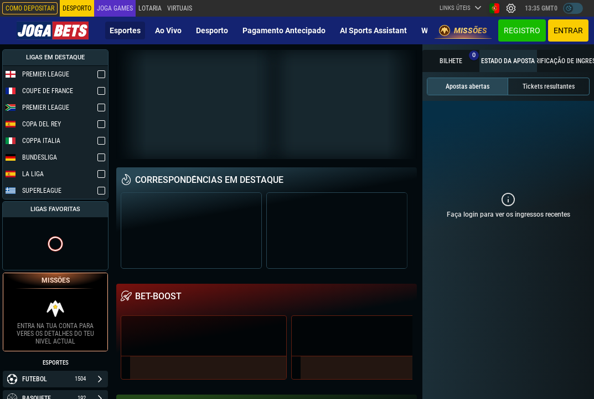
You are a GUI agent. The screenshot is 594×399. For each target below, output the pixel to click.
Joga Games (115, 8)
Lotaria (150, 8)
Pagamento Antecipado (284, 30)
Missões (463, 30)
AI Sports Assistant (373, 30)
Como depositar (30, 8)
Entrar (568, 30)
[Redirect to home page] (52, 30)
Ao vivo (168, 30)
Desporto (212, 30)
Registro (522, 30)
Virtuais (179, 8)
